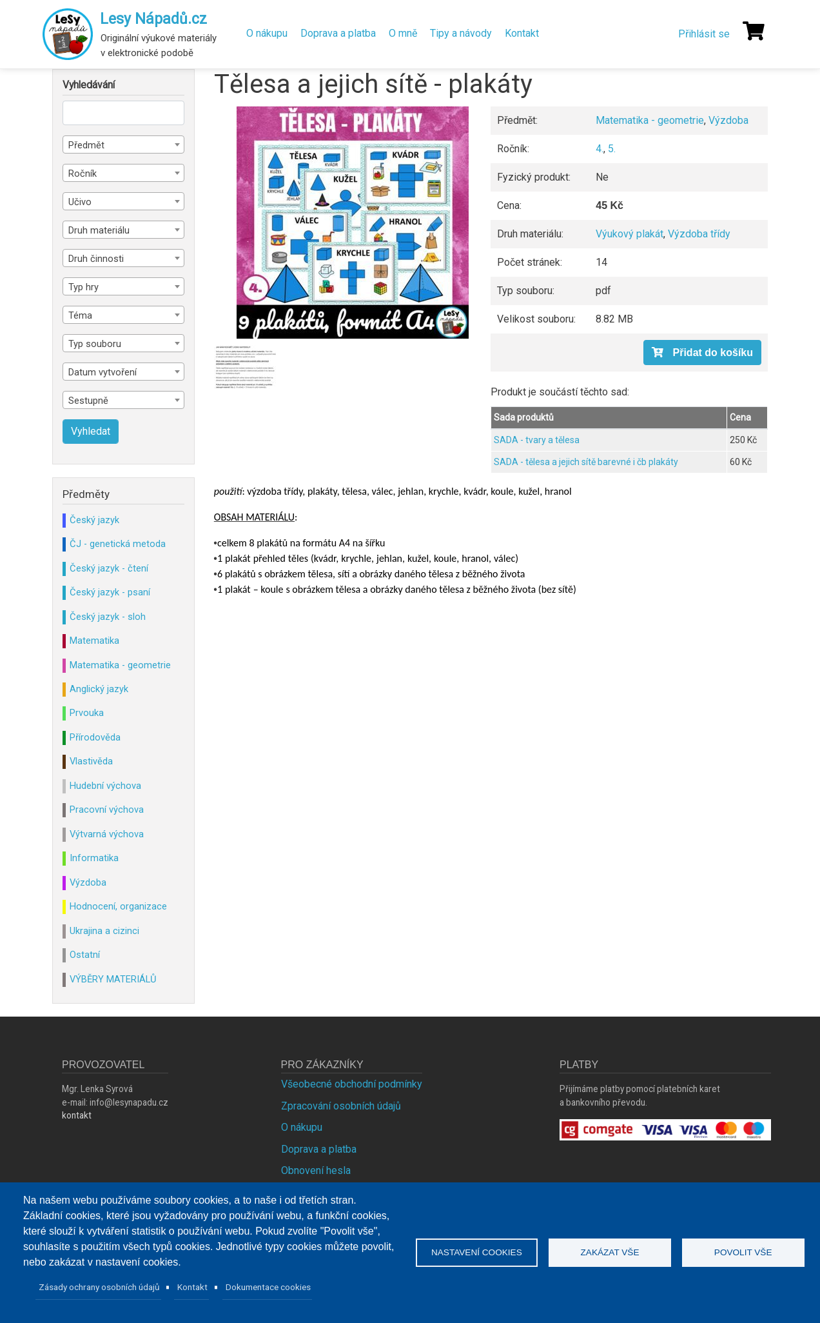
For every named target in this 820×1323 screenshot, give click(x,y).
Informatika (94, 858)
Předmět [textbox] (86, 145)
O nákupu (267, 33)
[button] (352, 222)
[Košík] (754, 31)
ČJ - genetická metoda (118, 544)
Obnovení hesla (316, 1170)
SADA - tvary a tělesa (537, 440)
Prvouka (87, 713)
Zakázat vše (610, 1252)
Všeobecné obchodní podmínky (351, 1084)
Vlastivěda (91, 761)
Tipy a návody (461, 33)
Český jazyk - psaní (110, 592)
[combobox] (123, 144)
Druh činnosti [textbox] (96, 258)
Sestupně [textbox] (88, 400)
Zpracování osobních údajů (341, 1106)
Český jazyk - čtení (109, 568)
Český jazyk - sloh (108, 616)
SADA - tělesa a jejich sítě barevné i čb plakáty (586, 462)
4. (599, 149)
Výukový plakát (629, 234)
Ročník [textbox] (82, 173)
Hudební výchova (105, 785)
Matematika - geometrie (650, 120)
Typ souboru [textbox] (94, 344)
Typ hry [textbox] (83, 287)
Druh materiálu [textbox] (99, 230)
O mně (403, 33)
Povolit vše (743, 1252)
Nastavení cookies (476, 1252)
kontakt (77, 1115)
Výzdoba (728, 120)
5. (612, 149)
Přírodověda (95, 737)
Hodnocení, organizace (118, 906)
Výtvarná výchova (107, 834)
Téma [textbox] (80, 315)
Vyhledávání (89, 85)
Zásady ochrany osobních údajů (99, 1287)
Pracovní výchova (107, 809)
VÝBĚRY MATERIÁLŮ (113, 979)
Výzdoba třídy (699, 234)
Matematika (94, 640)
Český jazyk (94, 520)
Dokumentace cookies (268, 1287)
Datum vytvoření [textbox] (102, 372)
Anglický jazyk (99, 689)
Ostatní (85, 954)
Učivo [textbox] (80, 202)
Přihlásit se (704, 34)
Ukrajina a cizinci (104, 931)
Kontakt (522, 33)
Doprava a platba (338, 33)
